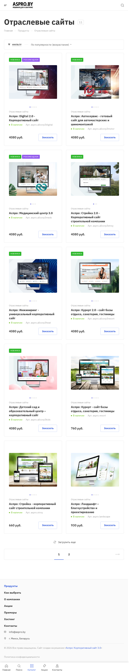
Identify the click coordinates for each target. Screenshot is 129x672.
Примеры (10, 612)
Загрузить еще (64, 542)
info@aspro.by (17, 632)
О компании (12, 599)
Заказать (47, 137)
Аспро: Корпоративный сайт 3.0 (83, 647)
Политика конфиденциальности (22, 656)
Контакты (10, 625)
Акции (8, 606)
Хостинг (9, 619)
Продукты (11, 586)
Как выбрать (12, 592)
